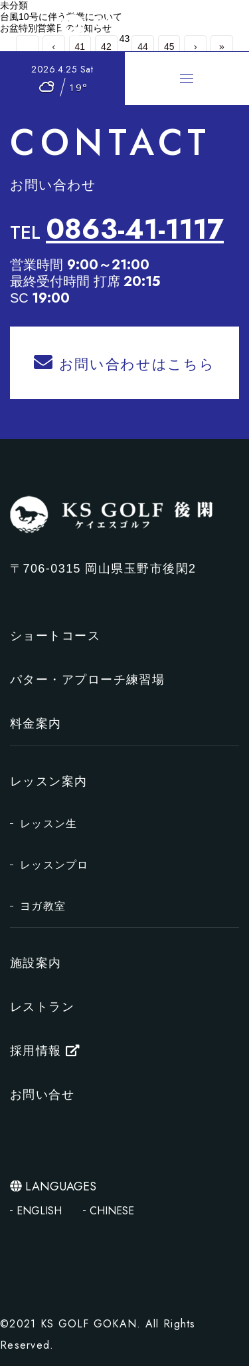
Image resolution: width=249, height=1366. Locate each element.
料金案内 (36, 723)
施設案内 (36, 963)
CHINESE (112, 1210)
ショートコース (55, 635)
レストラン (42, 1007)
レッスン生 (48, 823)
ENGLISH (39, 1210)
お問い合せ (42, 1094)
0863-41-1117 (135, 229)
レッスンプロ (54, 865)
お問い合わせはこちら (124, 362)
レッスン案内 (49, 781)
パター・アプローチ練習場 (87, 679)
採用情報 (45, 1050)
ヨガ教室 (43, 906)
